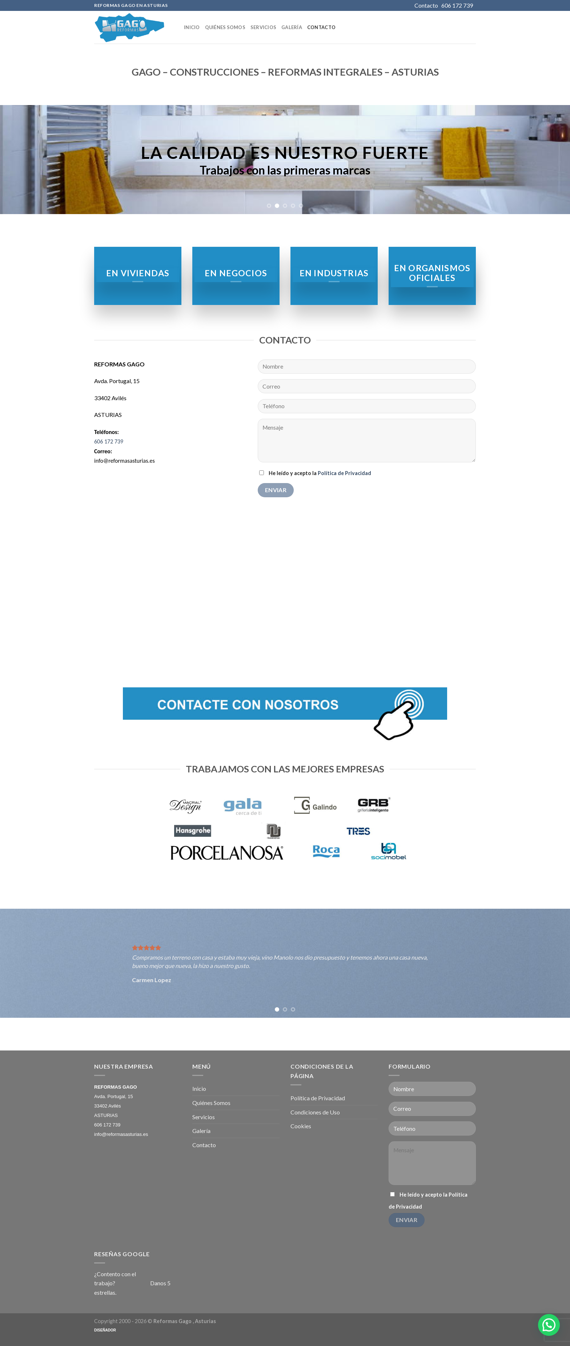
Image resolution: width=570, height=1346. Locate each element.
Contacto (321, 27)
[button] (549, 1325)
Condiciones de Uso (315, 1112)
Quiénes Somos (225, 27)
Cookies (300, 1125)
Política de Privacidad (344, 473)
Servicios (263, 27)
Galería (291, 27)
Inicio (192, 27)
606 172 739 (108, 441)
